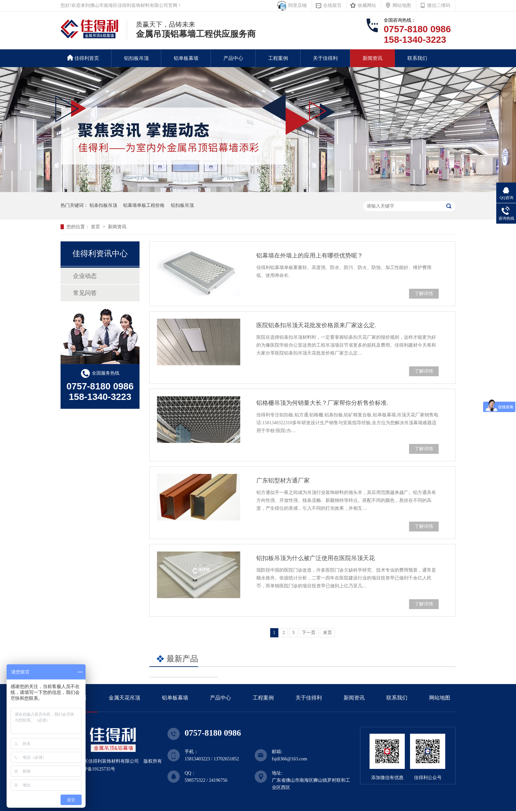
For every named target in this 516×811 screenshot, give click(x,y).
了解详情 (424, 293)
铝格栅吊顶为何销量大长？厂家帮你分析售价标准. (322, 403)
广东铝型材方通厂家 (283, 480)
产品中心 (233, 58)
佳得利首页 (83, 58)
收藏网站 (367, 5)
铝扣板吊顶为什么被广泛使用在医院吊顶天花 (315, 558)
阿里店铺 (296, 5)
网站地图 (402, 5)
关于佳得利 (325, 58)
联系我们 (417, 58)
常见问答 (85, 293)
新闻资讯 (372, 58)
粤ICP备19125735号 (95, 769)
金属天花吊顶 (124, 697)
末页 (327, 632)
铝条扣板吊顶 (103, 205)
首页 (96, 226)
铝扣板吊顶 (136, 58)
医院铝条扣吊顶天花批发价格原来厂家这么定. (316, 325)
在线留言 (332, 5)
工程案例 (278, 58)
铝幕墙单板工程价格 (144, 205)
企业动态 (85, 276)
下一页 (309, 632)
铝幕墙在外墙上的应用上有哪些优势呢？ (309, 255)
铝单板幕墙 (186, 58)
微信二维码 (438, 5)
